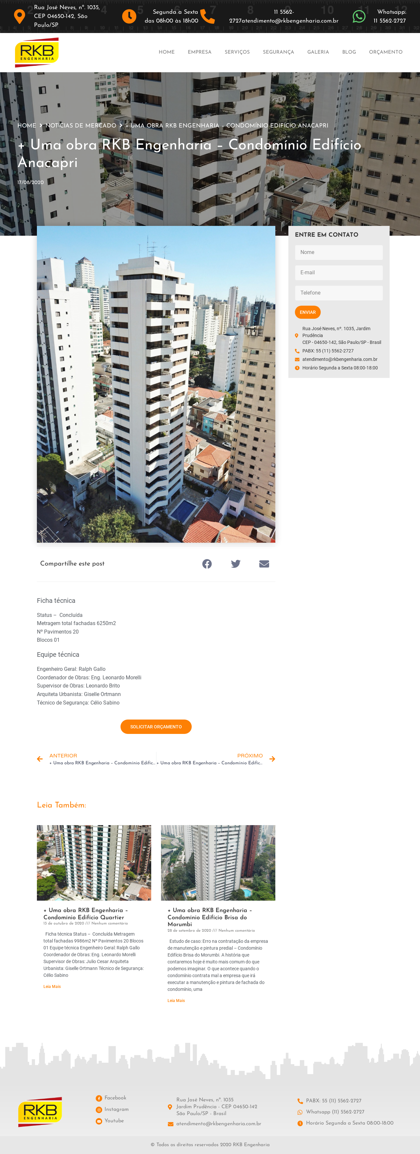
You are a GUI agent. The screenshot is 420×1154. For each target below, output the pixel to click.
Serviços (237, 52)
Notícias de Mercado (80, 126)
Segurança (278, 52)
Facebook (115, 1098)
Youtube (114, 1121)
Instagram (117, 1109)
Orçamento (386, 52)
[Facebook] (99, 1098)
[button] (207, 564)
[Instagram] (99, 1110)
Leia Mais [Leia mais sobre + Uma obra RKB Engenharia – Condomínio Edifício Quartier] (52, 986)
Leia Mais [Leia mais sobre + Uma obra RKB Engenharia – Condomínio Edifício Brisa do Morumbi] (176, 1000)
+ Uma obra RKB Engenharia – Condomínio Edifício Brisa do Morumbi (210, 918)
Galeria (318, 52)
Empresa (200, 52)
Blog (349, 52)
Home (167, 52)
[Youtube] (99, 1121)
